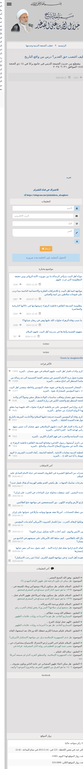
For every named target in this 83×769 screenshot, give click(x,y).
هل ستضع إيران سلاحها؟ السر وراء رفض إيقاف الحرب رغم (39, 607)
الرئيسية (58, 45)
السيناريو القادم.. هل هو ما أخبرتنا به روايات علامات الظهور (38, 616)
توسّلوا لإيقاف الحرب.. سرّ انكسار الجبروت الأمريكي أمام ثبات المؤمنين (44, 522)
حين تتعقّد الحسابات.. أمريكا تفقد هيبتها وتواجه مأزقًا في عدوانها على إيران (43, 512)
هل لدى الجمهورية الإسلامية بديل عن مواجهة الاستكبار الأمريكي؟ (36, 637)
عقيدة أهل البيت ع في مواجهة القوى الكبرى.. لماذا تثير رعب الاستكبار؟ (44, 557)
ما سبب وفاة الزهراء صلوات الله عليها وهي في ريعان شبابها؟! (48, 320)
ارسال (41, 249)
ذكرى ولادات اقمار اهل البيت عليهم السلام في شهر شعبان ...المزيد (46, 371)
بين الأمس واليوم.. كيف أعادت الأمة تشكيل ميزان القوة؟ (52, 531)
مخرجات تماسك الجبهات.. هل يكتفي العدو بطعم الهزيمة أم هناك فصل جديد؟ (42, 483)
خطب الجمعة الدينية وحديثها (34, 45)
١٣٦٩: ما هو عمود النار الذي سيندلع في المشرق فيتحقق (40, 590)
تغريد (64, 177)
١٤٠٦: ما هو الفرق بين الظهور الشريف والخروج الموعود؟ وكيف (36, 667)
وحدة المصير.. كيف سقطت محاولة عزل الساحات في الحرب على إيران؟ (44, 492)
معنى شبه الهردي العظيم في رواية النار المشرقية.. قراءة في (38, 646)
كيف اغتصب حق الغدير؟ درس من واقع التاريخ (49, 56)
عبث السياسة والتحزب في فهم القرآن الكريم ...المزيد (53, 436)
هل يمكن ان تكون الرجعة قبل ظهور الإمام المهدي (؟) (41, 581)
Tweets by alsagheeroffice (68, 358)
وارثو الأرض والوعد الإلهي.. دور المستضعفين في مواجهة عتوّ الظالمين (45, 502)
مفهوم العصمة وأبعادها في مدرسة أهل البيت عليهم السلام (50, 331)
